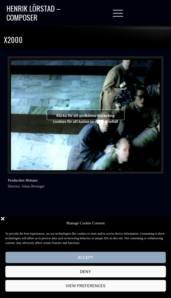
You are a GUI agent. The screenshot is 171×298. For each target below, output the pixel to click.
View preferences (85, 286)
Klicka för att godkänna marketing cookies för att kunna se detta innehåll (85, 116)
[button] (163, 223)
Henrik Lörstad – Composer (33, 13)
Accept (85, 257)
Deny (85, 271)
